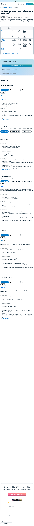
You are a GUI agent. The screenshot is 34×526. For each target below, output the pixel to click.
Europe (10, 464)
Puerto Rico (29, 464)
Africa (3, 470)
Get (31, 1)
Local (22, 451)
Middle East (10, 462)
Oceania (3, 464)
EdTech (13, 449)
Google (5, 447)
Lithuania (6, 7)
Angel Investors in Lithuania (6, 438)
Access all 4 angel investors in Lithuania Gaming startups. (11, 53)
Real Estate (3, 483)
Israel (17, 468)
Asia (3, 466)
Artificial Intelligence (5, 456)
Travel (22, 456)
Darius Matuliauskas (3, 31)
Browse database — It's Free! (17, 65)
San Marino (29, 470)
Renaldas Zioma (3, 35)
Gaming (10, 7)
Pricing (2, 509)
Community (3, 481)
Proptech (5, 451)
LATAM (10, 466)
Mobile (3, 485)
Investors (2, 7)
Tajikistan (22, 468)
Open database (30, 4)
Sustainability (13, 451)
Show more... (3, 99)
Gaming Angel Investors (6, 440)
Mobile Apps (28, 481)
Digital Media (21, 449)
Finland (16, 462)
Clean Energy (13, 454)
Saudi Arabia (10, 468)
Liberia (22, 464)
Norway (16, 466)
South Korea (3, 462)
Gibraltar (16, 464)
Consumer (18, 483)
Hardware (10, 485)
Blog (2, 516)
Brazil (4, 468)
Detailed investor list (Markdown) (23, 17)
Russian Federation (29, 466)
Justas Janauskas (3, 49)
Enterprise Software (22, 454)
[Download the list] (23, 4)
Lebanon (22, 462)
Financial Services (28, 483)
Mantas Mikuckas (3, 40)
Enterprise (3, 477)
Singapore (10, 470)
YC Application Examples (6, 519)
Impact (13, 447)
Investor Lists (4, 518)
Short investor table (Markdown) (11, 17)
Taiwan (22, 470)
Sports (10, 479)
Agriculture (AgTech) (18, 479)
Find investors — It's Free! (17, 411)
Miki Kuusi (3, 43)
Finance (21, 447)
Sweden (29, 468)
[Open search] (20, 4)
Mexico (22, 466)
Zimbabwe (29, 462)
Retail (13, 456)
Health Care (3, 479)
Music (10, 477)
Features (3, 508)
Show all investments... (5, 119)
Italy (16, 470)
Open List (29, 359)
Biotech (5, 449)
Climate (5, 454)
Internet (18, 477)
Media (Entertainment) (18, 481)
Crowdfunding (18, 485)
